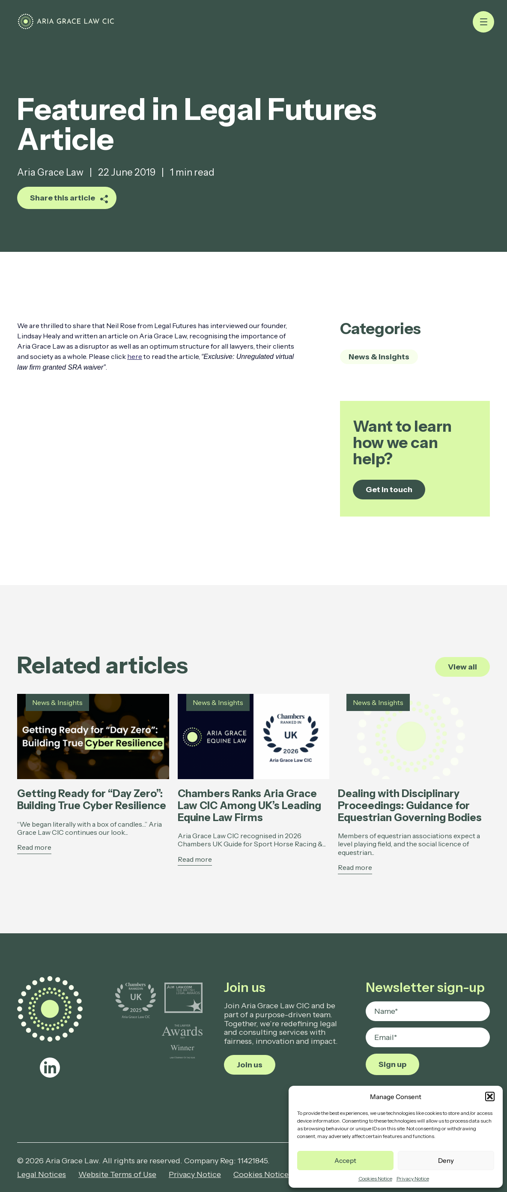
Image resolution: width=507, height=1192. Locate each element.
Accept (345, 1160)
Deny (446, 1160)
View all (462, 667)
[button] (490, 1096)
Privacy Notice (413, 1178)
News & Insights (379, 356)
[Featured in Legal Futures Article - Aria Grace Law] (90, 26)
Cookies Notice (375, 1178)
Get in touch (389, 489)
